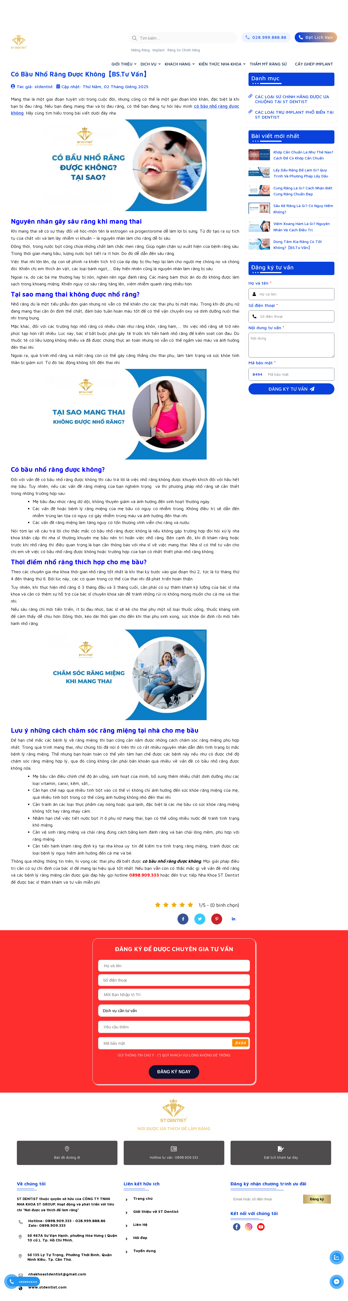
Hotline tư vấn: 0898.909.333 (174, 1157)
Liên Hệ (140, 1224)
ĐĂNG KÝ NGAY (174, 1071)
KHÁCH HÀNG (178, 37)
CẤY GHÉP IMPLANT (314, 37)
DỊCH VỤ (149, 37)
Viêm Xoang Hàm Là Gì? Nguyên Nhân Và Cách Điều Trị (302, 226)
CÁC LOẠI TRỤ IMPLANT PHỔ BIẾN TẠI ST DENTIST (294, 114)
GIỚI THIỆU (121, 37)
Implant (159, 23)
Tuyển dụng (144, 1250)
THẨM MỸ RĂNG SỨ (268, 37)
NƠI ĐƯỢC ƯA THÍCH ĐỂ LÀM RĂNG (174, 1128)
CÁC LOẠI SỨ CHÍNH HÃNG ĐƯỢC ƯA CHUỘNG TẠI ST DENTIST (292, 99)
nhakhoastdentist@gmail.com (57, 1274)
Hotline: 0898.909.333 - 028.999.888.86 (66, 1223)
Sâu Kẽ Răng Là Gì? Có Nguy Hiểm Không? (303, 208)
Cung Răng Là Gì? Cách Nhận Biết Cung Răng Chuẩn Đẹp (303, 191)
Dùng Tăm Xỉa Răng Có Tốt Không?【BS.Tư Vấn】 (298, 244)
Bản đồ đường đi (67, 1157)
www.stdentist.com (47, 1287)
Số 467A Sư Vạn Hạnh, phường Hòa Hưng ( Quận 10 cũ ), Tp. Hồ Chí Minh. (72, 1237)
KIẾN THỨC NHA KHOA (220, 37)
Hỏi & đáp (23, 51)
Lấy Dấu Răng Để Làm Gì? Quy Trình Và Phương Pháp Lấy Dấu (301, 173)
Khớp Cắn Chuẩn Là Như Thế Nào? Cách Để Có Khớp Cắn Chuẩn (303, 155)
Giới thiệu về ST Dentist (156, 1211)
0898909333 (28, 1281)
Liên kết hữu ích (142, 1183)
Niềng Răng (140, 23)
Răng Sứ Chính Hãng (183, 23)
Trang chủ (284, 51)
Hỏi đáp (140, 1237)
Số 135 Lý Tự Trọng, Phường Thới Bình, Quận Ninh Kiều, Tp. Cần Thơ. (69, 1257)
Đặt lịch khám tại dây (281, 1157)
